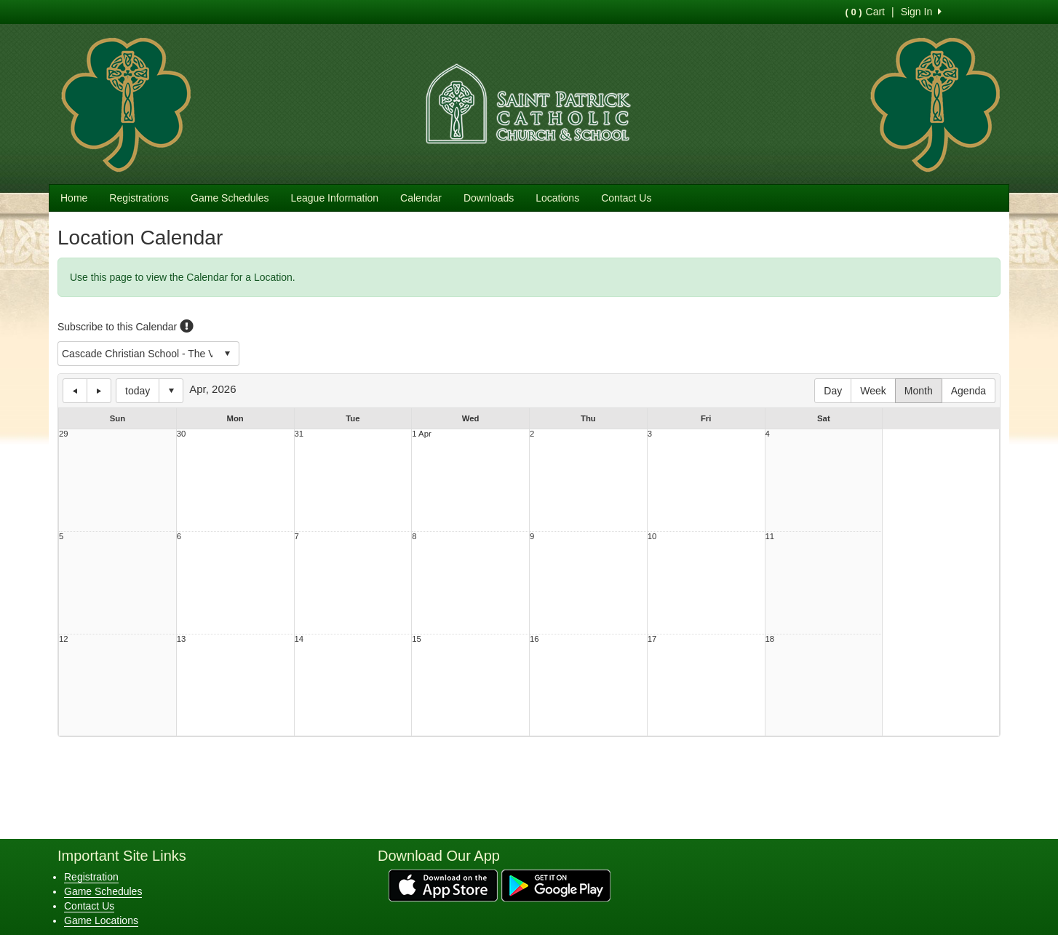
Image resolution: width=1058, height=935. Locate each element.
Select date (171, 390)
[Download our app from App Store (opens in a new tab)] (443, 884)
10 (652, 537)
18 (770, 639)
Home (73, 198)
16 (534, 639)
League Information (334, 198)
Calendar (421, 198)
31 (299, 434)
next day (99, 390)
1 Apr (421, 434)
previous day (75, 390)
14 (299, 639)
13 (181, 639)
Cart (865, 11)
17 (652, 639)
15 (416, 639)
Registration (91, 877)
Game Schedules (230, 198)
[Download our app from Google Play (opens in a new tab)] (555, 884)
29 (63, 434)
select (227, 353)
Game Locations (101, 920)
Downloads (489, 198)
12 (63, 639)
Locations (557, 198)
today (137, 391)
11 (770, 537)
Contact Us (626, 198)
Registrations (139, 198)
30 (181, 434)
